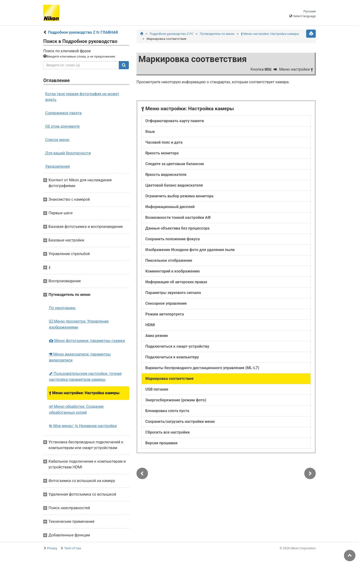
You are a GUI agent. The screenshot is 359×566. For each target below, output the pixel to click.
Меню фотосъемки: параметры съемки (87, 340)
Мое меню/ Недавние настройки (83, 426)
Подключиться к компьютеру (172, 357)
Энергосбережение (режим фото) (175, 400)
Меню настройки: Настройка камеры (84, 393)
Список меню (57, 139)
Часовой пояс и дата (164, 142)
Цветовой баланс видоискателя (174, 185)
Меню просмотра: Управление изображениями (79, 324)
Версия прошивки (161, 443)
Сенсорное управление (166, 303)
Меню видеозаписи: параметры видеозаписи (80, 357)
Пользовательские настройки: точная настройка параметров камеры (85, 376)
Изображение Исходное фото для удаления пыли (190, 249)
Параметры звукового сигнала (173, 292)
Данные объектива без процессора (177, 228)
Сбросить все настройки (167, 432)
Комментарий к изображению (172, 271)
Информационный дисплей (170, 206)
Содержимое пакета (63, 113)
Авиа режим (156, 335)
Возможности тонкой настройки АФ (178, 217)
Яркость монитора (162, 153)
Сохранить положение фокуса (172, 239)
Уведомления (57, 166)
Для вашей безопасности (68, 153)
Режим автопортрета (164, 314)
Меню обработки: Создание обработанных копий (76, 409)
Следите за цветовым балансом (174, 164)
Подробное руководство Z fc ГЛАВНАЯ (83, 32)
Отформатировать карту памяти (174, 121)
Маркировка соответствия (169, 378)
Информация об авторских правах (176, 282)
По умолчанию (62, 308)
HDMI (150, 325)
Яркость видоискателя (165, 174)
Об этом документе (62, 126)
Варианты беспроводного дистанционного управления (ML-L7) (202, 368)
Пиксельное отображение (168, 260)
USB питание (156, 389)
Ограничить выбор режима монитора (179, 196)
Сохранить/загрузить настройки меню (180, 421)
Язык (150, 131)
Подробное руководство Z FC (171, 34)
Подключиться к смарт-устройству (177, 346)
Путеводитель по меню (217, 34)
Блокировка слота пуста (167, 411)
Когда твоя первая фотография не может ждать (82, 97)
